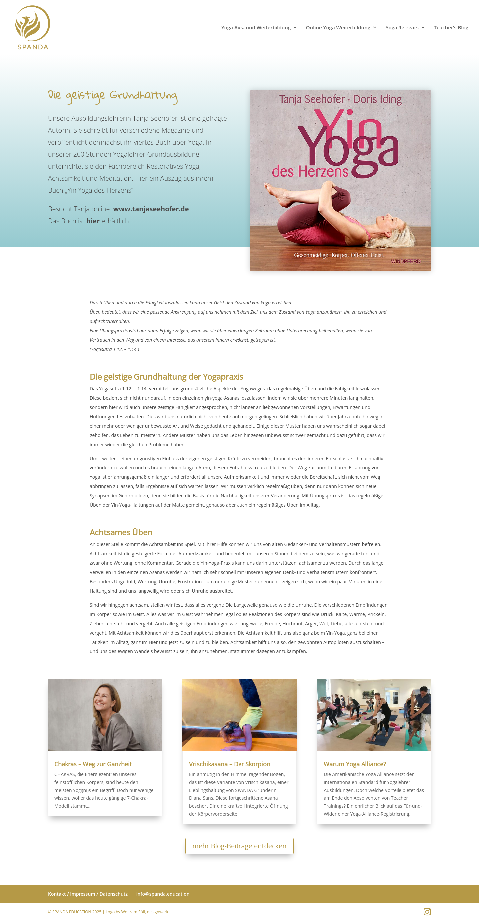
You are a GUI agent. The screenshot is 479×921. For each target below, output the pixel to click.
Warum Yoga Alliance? (355, 764)
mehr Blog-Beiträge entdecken (239, 845)
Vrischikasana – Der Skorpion (229, 764)
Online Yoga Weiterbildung (338, 28)
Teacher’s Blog (451, 28)
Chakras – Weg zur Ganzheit (93, 764)
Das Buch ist (67, 218)
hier (93, 218)
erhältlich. (115, 218)
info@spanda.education (163, 894)
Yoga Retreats (402, 28)
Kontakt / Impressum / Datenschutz (88, 894)
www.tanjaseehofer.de (151, 206)
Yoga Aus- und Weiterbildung (256, 28)
